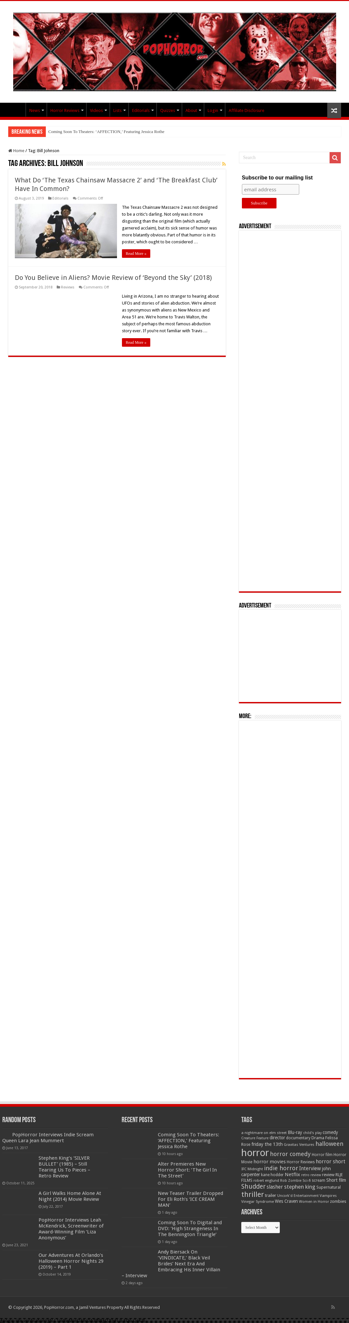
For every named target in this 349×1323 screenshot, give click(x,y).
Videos (96, 110)
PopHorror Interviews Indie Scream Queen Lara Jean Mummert (48, 1138)
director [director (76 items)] (277, 1137)
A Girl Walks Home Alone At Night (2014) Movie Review (70, 1196)
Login (213, 110)
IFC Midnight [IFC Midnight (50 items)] (252, 1169)
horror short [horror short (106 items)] (330, 1161)
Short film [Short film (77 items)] (336, 1180)
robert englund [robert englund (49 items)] (266, 1180)
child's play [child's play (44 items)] (312, 1133)
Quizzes (167, 110)
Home (16, 150)
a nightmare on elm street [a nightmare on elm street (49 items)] (264, 1132)
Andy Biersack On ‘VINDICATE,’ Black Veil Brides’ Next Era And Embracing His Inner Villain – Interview (171, 1264)
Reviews (67, 287)
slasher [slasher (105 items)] (275, 1187)
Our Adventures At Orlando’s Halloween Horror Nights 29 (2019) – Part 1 (71, 1261)
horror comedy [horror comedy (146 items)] (290, 1153)
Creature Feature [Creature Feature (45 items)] (255, 1138)
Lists (117, 110)
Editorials (141, 110)
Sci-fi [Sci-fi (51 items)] (307, 1180)
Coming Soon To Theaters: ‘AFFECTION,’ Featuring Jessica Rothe (106, 131)
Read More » (136, 253)
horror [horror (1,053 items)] (255, 1152)
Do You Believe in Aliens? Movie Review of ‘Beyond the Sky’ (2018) (113, 278)
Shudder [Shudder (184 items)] (253, 1186)
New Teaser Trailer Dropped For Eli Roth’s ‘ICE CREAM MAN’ (190, 1199)
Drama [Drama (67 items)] (317, 1137)
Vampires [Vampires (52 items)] (328, 1195)
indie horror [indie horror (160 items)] (281, 1168)
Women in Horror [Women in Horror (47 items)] (314, 1202)
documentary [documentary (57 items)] (298, 1138)
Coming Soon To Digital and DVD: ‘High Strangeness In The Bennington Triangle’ (190, 1228)
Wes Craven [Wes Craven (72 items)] (286, 1201)
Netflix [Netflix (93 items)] (292, 1174)
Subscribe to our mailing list (277, 177)
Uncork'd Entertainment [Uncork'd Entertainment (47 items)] (298, 1196)
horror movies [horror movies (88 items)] (269, 1162)
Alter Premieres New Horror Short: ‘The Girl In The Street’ (187, 1170)
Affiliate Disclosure (246, 110)
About (191, 110)
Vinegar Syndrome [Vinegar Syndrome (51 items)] (257, 1201)
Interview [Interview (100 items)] (310, 1169)
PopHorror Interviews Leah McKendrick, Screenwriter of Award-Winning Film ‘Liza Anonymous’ (71, 1229)
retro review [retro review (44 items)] (311, 1175)
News (34, 110)
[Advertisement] (290, 410)
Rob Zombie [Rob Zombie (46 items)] (291, 1180)
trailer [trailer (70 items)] (270, 1195)
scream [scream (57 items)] (318, 1180)
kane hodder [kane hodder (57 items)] (272, 1175)
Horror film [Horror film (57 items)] (322, 1154)
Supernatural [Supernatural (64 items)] (328, 1187)
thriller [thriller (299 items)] (252, 1194)
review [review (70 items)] (328, 1174)
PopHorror (16, 110)
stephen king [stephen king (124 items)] (299, 1186)
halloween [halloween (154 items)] (329, 1143)
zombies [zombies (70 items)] (338, 1201)
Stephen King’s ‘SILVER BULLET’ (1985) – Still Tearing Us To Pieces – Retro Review (64, 1167)
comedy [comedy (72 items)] (330, 1132)
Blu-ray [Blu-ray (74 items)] (295, 1132)
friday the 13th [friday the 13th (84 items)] (267, 1144)
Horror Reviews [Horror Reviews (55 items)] (301, 1162)
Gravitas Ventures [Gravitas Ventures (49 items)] (299, 1144)
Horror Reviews (64, 110)
